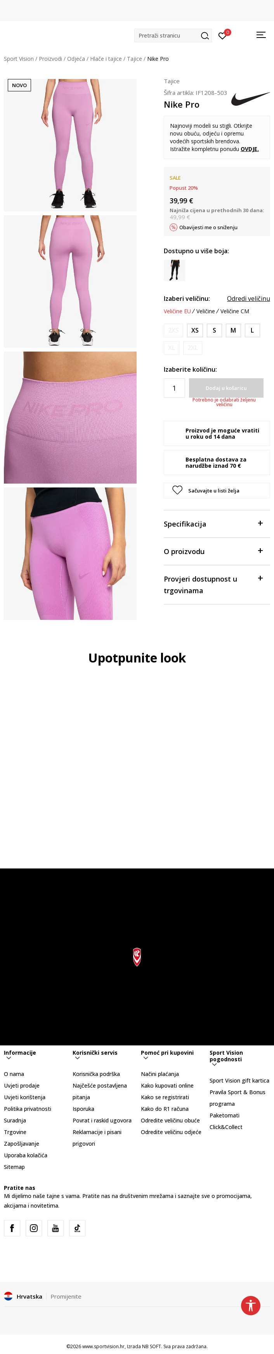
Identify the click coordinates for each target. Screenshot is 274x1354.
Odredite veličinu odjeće (171, 1132)
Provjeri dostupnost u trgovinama (213, 584)
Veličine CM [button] (234, 311)
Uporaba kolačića (25, 1155)
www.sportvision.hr (103, 1346)
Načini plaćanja (160, 1074)
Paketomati (224, 1115)
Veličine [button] (205, 311)
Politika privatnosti (27, 1108)
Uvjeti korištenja (24, 1097)
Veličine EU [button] (177, 311)
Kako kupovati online (167, 1085)
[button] (173, 35)
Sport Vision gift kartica (239, 1080)
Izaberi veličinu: (187, 298)
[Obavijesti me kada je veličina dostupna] (173, 330)
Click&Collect (226, 1127)
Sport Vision (19, 58)
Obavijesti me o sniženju (208, 227)
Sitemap (14, 1166)
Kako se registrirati (165, 1097)
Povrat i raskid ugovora (102, 1120)
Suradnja (15, 1120)
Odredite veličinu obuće (170, 1120)
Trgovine (15, 1132)
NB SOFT (151, 1346)
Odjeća (76, 58)
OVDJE (249, 149)
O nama (14, 1074)
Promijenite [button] (66, 1296)
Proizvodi (50, 58)
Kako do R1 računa (165, 1108)
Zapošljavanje (21, 1143)
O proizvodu (213, 551)
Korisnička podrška (96, 1074)
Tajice (134, 58)
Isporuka (83, 1108)
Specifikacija (213, 523)
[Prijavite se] (222, 35)
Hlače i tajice (106, 58)
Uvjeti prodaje (22, 1085)
